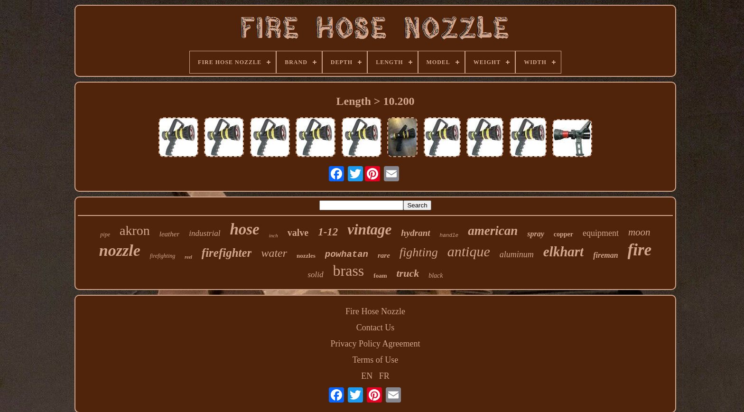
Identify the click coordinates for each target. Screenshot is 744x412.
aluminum (517, 254)
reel (188, 257)
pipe (105, 234)
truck (407, 273)
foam (380, 275)
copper (563, 234)
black (435, 275)
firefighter (227, 252)
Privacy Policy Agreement (375, 343)
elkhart (563, 251)
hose (244, 229)
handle (449, 235)
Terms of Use (376, 360)
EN (366, 376)
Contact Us (375, 327)
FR (384, 376)
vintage (369, 229)
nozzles (306, 255)
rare (384, 255)
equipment (601, 233)
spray (535, 234)
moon (639, 232)
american (493, 231)
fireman (605, 255)
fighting (419, 252)
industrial (204, 233)
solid (315, 274)
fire (640, 250)
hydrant (415, 233)
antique (468, 251)
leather (169, 234)
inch (273, 235)
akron (135, 230)
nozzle (119, 250)
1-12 (328, 232)
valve (298, 232)
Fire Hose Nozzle (375, 311)
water (274, 253)
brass (348, 270)
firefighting (163, 256)
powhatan (346, 254)
